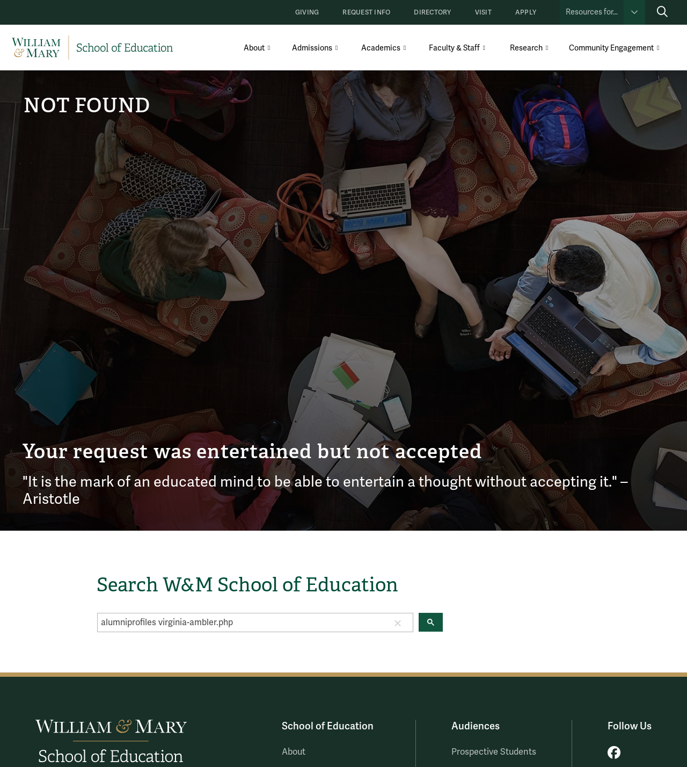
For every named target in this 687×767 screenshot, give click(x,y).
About (254, 48)
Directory (432, 13)
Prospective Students (493, 752)
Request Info (366, 13)
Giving (307, 13)
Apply (525, 13)
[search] (240, 622)
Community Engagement (611, 48)
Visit (483, 13)
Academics (380, 48)
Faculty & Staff (454, 48)
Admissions (312, 48)
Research (526, 48)
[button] (397, 622)
